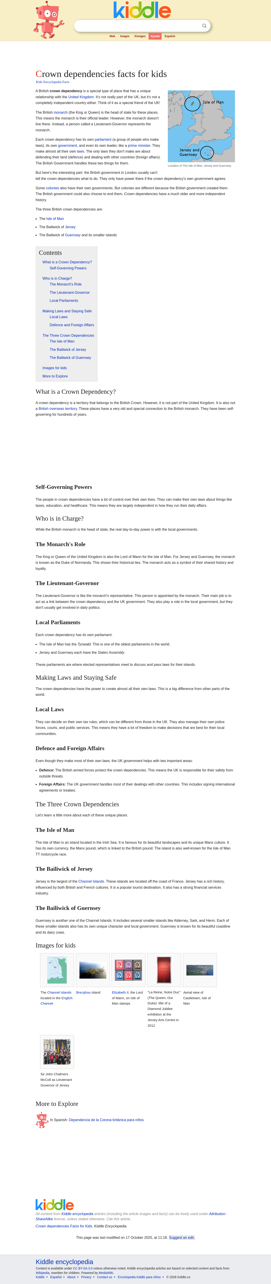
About (71, 1277)
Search (204, 26)
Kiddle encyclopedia (77, 1214)
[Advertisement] (135, 53)
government (67, 145)
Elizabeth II (120, 992)
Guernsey (73, 235)
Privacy (86, 1277)
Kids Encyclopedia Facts (52, 82)
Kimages (140, 36)
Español (170, 36)
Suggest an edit (181, 1237)
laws (80, 151)
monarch (61, 112)
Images (124, 36)
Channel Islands (91, 881)
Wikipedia (42, 1273)
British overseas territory (57, 409)
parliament (103, 139)
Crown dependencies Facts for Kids (64, 1226)
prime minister (139, 145)
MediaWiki (106, 1273)
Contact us (104, 1277)
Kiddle (40, 1277)
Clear (195, 26)
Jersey (70, 227)
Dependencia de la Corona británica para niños (106, 1120)
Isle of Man (55, 219)
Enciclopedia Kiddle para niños (139, 1277)
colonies (52, 188)
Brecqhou (83, 992)
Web (112, 36)
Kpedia (155, 36)
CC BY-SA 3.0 (82, 1268)
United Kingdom (81, 97)
